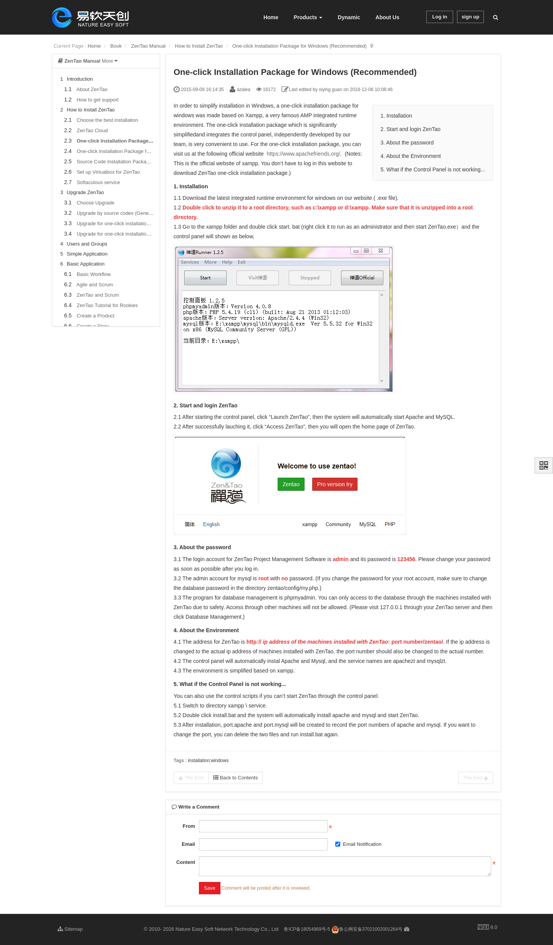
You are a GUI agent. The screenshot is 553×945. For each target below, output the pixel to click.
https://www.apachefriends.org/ (303, 154)
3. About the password (407, 143)
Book (116, 46)
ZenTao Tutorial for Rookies (107, 305)
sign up (470, 17)
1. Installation (397, 116)
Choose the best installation (107, 120)
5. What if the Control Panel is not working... (433, 169)
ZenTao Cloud (92, 130)
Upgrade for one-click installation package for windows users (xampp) (153, 223)
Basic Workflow (94, 274)
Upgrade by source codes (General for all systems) (133, 213)
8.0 (487, 927)
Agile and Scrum (94, 284)
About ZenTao (92, 89)
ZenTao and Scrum (98, 295)
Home (270, 17)
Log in (439, 17)
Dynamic (349, 17)
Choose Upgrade (95, 203)
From (188, 826)
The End (191, 778)
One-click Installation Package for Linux (120, 151)
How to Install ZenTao (199, 46)
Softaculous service (98, 182)
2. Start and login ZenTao (410, 129)
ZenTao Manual (148, 46)
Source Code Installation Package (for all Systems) (133, 161)
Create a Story (93, 326)
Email (188, 844)
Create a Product (95, 316)
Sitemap (70, 929)
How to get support (98, 100)
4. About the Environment (411, 156)
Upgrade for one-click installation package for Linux (133, 234)
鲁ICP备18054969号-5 (307, 929)
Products (308, 17)
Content (185, 862)
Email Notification (358, 844)
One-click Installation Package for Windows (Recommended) (299, 46)
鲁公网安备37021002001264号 (366, 929)
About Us (387, 17)
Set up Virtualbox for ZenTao (108, 172)
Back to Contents (235, 778)
